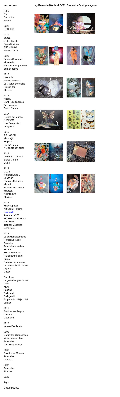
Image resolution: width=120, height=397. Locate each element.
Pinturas (8, 359)
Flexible (8, 197)
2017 (6, 114)
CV (5, 14)
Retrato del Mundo (13, 117)
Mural (7, 287)
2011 (6, 308)
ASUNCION (10, 135)
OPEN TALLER (11, 41)
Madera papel (11, 205)
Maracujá (8, 138)
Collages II (9, 296)
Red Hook (9, 221)
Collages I (9, 293)
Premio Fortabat (12, 80)
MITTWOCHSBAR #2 (15, 218)
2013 (6, 202)
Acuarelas (9, 341)
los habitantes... (12, 175)
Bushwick (9, 212)
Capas (7, 272)
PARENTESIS (11, 145)
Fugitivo (8, 141)
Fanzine (8, 290)
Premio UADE (11, 50)
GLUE (7, 171)
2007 (6, 365)
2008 (6, 350)
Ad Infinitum (10, 194)
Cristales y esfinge (13, 344)
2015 (6, 153)
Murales (8, 90)
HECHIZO (9, 29)
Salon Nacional (11, 44)
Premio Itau (10, 87)
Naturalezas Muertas (14, 262)
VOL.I (7, 163)
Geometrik (9, 317)
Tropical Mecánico (13, 225)
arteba (7, 38)
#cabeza (8, 191)
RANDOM (9, 120)
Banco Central (11, 108)
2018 (6, 95)
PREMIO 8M (10, 47)
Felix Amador (10, 105)
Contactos (9, 17)
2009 (6, 332)
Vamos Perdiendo (13, 326)
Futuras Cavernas (13, 59)
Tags (6, 382)
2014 (6, 168)
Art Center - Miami (13, 209)
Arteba (7, 99)
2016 (6, 132)
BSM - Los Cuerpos (14, 102)
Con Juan (9, 277)
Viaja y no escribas (13, 338)
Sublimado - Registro (14, 311)
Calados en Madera (14, 353)
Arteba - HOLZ (11, 215)
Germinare (9, 228)
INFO (6, 11)
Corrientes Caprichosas (16, 335)
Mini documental (12, 252)
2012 (6, 233)
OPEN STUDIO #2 (13, 156)
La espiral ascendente (15, 236)
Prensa (7, 20)
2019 (6, 74)
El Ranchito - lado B (14, 187)
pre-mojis (8, 77)
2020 (6, 56)
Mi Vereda (9, 62)
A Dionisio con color (14, 148)
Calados (8, 314)
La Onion (8, 178)
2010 (6, 323)
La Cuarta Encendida (14, 84)
